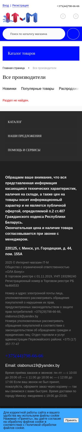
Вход (6, 5)
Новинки (9, 88)
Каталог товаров (41, 53)
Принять (71, 420)
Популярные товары (37, 88)
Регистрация (20, 5)
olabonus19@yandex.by (38, 365)
